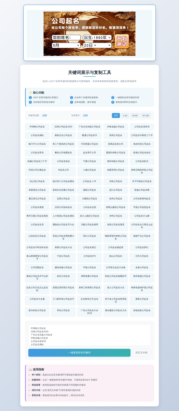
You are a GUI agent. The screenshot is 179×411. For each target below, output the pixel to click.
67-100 (146, 115)
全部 (116, 115)
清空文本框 (141, 352)
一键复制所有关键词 (79, 352)
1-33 (125, 115)
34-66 (134, 115)
